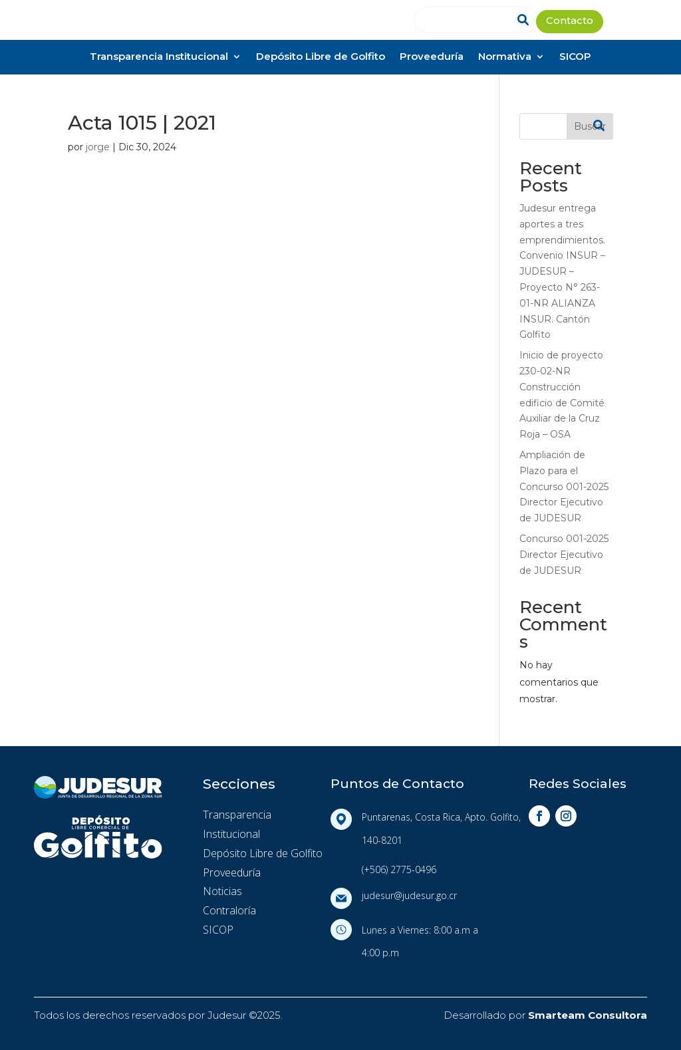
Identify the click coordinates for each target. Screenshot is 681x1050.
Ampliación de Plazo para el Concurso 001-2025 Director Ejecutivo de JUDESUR (564, 486)
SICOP (575, 58)
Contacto (569, 22)
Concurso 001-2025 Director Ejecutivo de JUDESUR (564, 555)
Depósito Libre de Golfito (320, 58)
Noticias (222, 891)
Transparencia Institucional (159, 58)
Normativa (504, 58)
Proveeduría (432, 58)
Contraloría (229, 910)
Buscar (590, 126)
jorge (98, 147)
